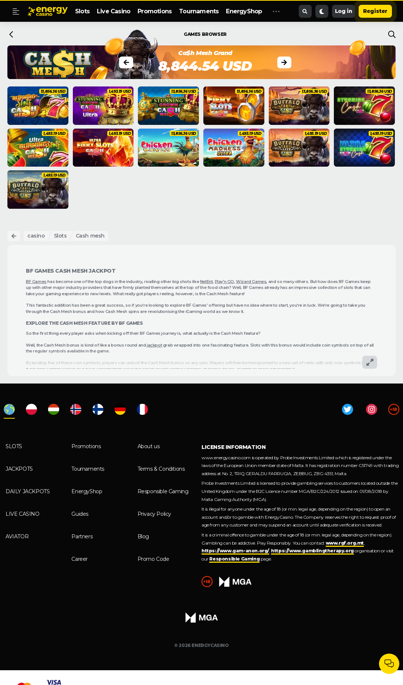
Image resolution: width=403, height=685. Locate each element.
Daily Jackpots (28, 491)
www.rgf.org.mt (345, 543)
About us (149, 446)
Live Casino (113, 11)
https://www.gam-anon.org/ (235, 550)
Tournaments (199, 11)
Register (375, 11)
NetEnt (206, 281)
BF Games (36, 281)
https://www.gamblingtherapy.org (312, 550)
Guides (79, 514)
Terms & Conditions (161, 469)
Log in (343, 11)
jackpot (154, 345)
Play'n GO (224, 281)
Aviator (17, 536)
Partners (81, 536)
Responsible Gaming (163, 491)
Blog (143, 536)
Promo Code (153, 559)
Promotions (155, 11)
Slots (82, 11)
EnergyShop (244, 11)
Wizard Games (251, 281)
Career (79, 559)
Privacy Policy (154, 514)
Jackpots (19, 469)
